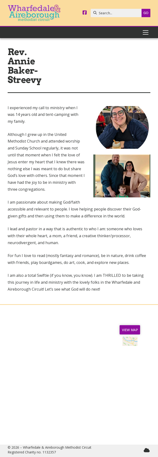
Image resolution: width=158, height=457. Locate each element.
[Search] (117, 13)
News (28, 348)
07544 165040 (81, 410)
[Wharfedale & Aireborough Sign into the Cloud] (147, 450)
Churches (28, 355)
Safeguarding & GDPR (28, 374)
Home (28, 340)
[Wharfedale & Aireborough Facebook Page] (85, 12)
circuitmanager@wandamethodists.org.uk (98, 425)
